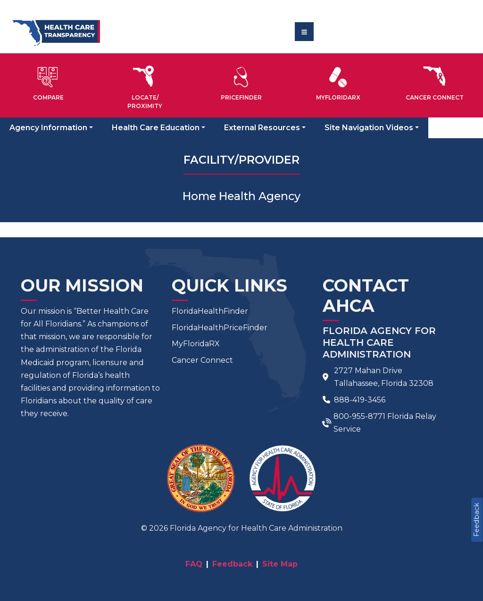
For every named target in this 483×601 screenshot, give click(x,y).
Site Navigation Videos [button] (369, 127)
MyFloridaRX (196, 343)
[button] (48, 81)
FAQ (193, 563)
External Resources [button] (262, 127)
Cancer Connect (202, 360)
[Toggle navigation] (304, 31)
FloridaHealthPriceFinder (219, 327)
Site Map (280, 563)
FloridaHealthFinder (210, 311)
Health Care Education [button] (156, 127)
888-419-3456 (359, 399)
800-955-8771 (359, 416)
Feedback (476, 520)
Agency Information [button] (48, 127)
